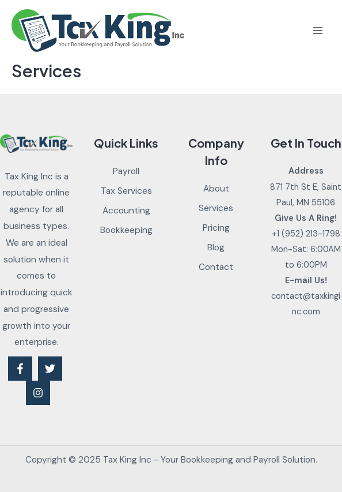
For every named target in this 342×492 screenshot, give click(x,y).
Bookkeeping (126, 230)
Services (216, 208)
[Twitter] (50, 368)
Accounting (126, 210)
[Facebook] (20, 368)
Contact (216, 267)
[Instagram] (38, 393)
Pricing (216, 228)
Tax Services (126, 191)
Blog (216, 247)
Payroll (126, 171)
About (216, 188)
